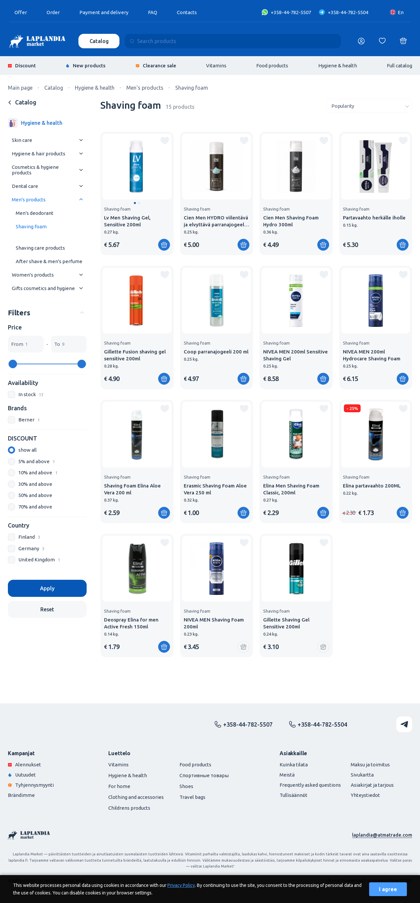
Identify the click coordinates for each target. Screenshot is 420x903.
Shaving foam (31, 226)
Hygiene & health (337, 65)
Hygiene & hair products (38, 153)
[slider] (13, 364)
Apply (47, 588)
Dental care (25, 186)
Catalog (99, 41)
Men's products (29, 199)
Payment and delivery (103, 12)
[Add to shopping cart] (164, 245)
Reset (47, 609)
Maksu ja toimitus (370, 764)
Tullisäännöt (293, 795)
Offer (20, 12)
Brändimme (21, 795)
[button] (135, 203)
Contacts (187, 12)
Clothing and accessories (136, 797)
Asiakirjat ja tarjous (372, 785)
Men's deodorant (34, 213)
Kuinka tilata (294, 764)
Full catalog (399, 65)
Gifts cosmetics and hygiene (43, 288)
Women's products (33, 275)
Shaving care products (40, 248)
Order (53, 12)
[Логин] (361, 41)
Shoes (186, 786)
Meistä (287, 775)
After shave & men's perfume (49, 261)
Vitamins (216, 65)
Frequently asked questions (310, 785)
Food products (272, 65)
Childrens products (129, 808)
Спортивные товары (204, 775)
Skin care (22, 140)
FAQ (152, 12)
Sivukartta (362, 775)
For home (119, 786)
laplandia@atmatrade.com (382, 835)
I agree (388, 889)
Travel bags (192, 797)
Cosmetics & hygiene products (35, 169)
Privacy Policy (181, 885)
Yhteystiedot (365, 795)
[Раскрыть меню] (81, 140)
